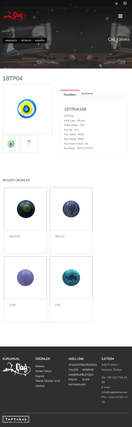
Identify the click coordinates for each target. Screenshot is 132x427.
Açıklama (87, 93)
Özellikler (70, 95)
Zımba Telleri (44, 371)
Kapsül (40, 376)
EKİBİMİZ (88, 370)
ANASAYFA (11, 40)
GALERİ (73, 370)
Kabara (39, 40)
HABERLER (76, 375)
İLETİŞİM (87, 375)
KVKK (86, 379)
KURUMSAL (90, 365)
